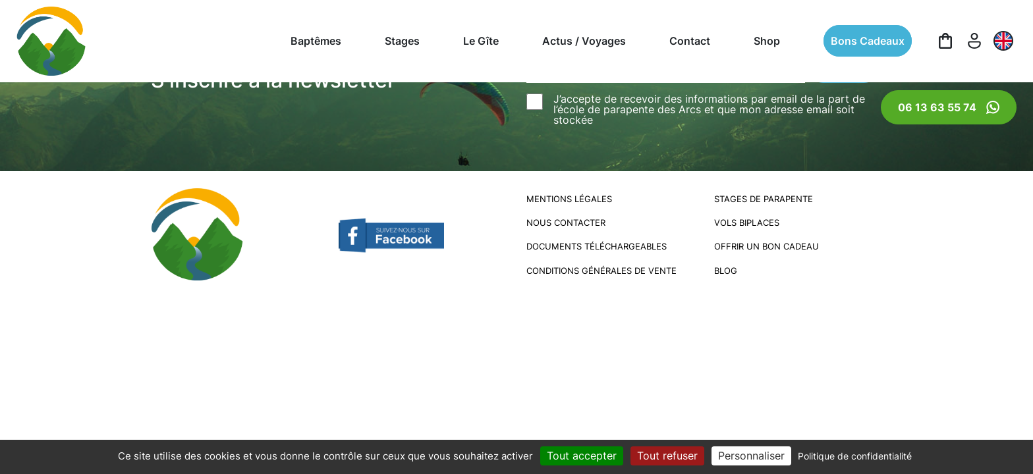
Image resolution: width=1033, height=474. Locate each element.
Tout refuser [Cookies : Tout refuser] (667, 455)
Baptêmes (316, 40)
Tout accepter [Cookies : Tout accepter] (582, 455)
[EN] (1003, 41)
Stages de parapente (763, 199)
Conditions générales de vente (601, 271)
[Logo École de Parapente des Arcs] (51, 41)
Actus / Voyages (584, 40)
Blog (725, 271)
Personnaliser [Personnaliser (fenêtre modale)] (751, 455)
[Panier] (945, 41)
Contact (689, 40)
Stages (402, 40)
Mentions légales (569, 199)
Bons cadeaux (868, 40)
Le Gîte (481, 40)
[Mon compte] (974, 41)
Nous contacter (565, 223)
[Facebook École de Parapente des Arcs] (391, 233)
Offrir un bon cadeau (766, 246)
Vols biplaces (746, 223)
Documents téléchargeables (596, 246)
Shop (767, 40)
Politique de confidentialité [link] (855, 455)
